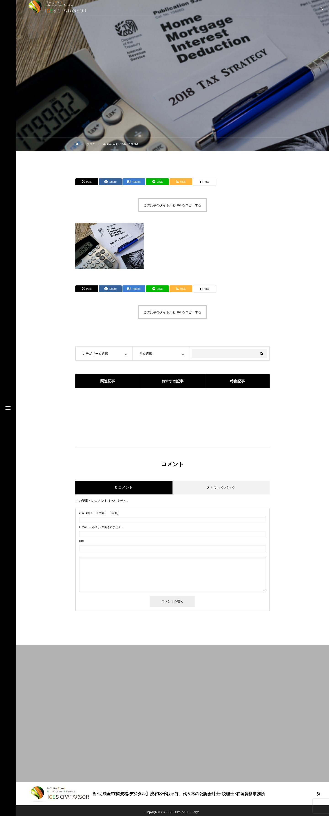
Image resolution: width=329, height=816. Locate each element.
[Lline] (157, 181)
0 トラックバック (221, 487)
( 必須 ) (98, 513)
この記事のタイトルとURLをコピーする (172, 205)
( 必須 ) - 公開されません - (101, 527)
